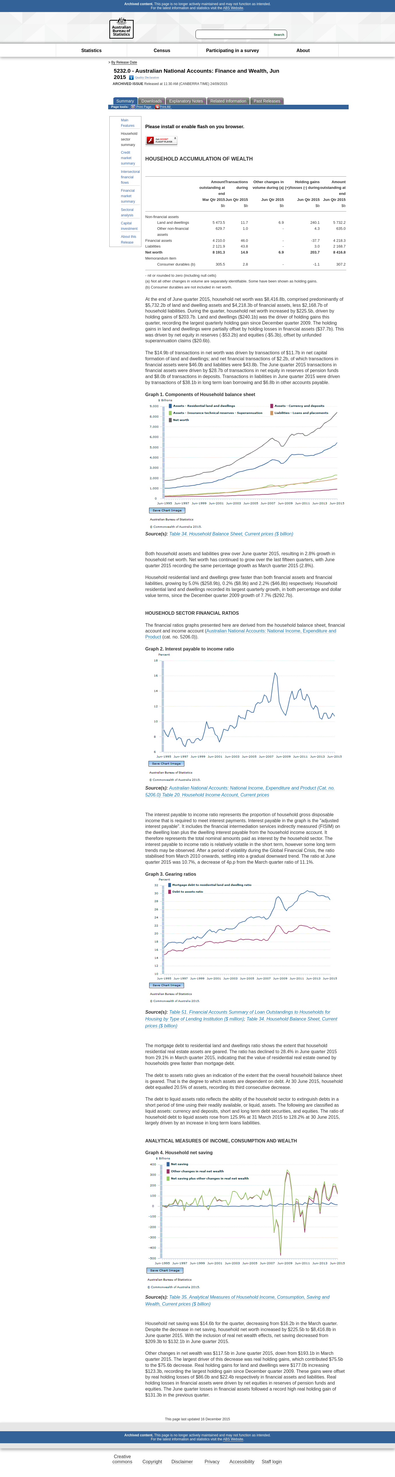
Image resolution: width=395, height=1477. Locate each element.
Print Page (141, 107)
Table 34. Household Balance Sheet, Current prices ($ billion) (231, 533)
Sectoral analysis (127, 212)
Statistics (91, 50)
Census (162, 50)
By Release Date (124, 62)
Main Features (128, 123)
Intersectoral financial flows (130, 177)
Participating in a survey (232, 50)
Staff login (272, 1461)
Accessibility (242, 1461)
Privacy (212, 1461)
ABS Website (233, 8)
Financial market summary (128, 196)
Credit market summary (128, 158)
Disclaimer (182, 1461)
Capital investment (129, 226)
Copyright (152, 1461)
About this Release (128, 239)
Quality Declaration (144, 77)
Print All (163, 107)
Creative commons (122, 1459)
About (303, 50)
